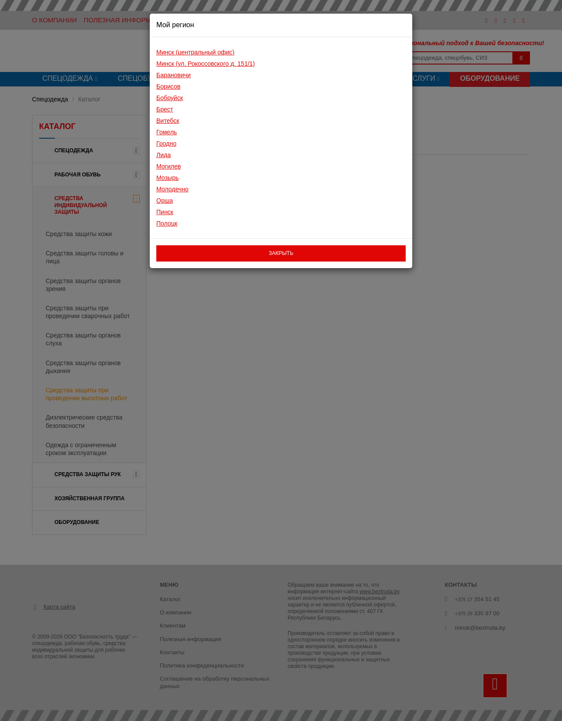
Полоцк (166, 223)
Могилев (168, 166)
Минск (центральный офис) (195, 52)
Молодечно (172, 189)
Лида (163, 155)
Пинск (164, 212)
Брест (164, 109)
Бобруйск (169, 98)
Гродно (166, 143)
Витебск (167, 121)
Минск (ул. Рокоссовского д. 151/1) (205, 64)
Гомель (166, 132)
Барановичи (173, 75)
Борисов (168, 86)
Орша (164, 200)
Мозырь (167, 178)
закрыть (281, 253)
